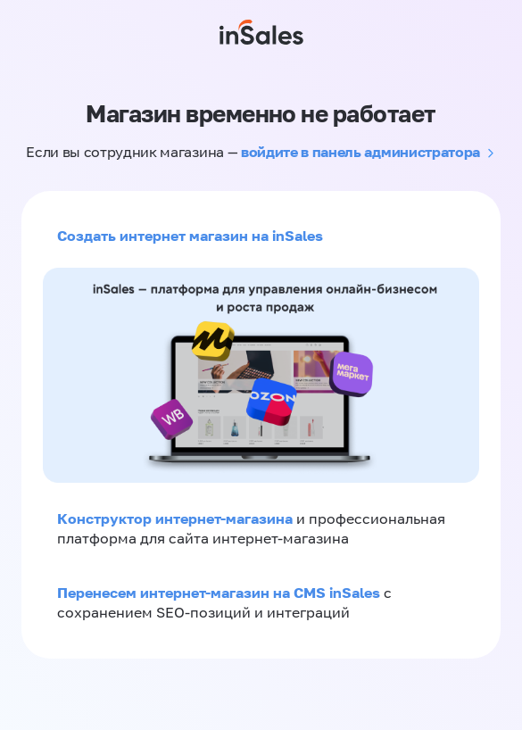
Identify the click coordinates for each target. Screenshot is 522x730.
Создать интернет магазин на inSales (190, 236)
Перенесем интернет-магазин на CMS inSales (220, 592)
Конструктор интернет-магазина (175, 518)
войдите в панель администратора (360, 152)
